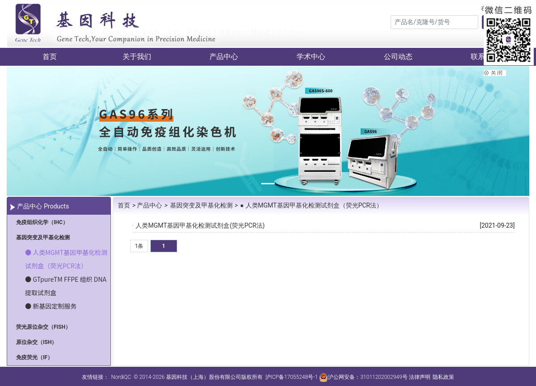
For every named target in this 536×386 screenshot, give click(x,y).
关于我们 (137, 56)
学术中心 (311, 56)
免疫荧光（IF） (34, 357)
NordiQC (121, 377)
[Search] (434, 22)
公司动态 (398, 56)
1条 (139, 246)
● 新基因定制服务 (51, 305)
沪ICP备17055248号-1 (291, 377)
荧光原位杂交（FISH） (43, 327)
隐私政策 (443, 377)
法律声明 (419, 377)
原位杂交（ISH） (36, 342)
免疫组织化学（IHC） (42, 222)
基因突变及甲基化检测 (43, 237)
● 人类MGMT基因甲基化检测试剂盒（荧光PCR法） (66, 259)
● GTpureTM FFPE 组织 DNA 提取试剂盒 (65, 286)
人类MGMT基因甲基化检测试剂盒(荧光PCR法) (200, 225)
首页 (50, 56)
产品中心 (223, 56)
